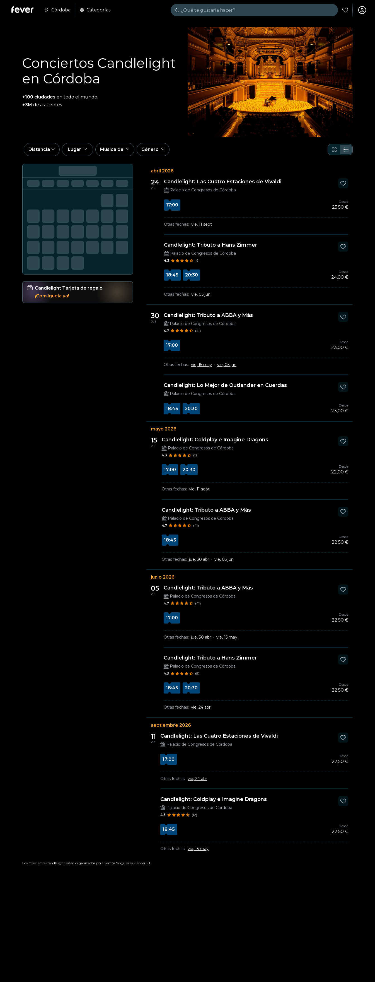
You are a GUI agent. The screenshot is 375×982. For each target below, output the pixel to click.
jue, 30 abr (199, 559)
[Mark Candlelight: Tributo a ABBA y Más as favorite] (343, 317)
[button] (42, 149)
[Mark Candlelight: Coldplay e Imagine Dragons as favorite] (343, 441)
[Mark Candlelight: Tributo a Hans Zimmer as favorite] (343, 247)
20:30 (191, 275)
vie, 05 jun (201, 294)
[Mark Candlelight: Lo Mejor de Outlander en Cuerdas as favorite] (343, 387)
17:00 (172, 205)
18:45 (172, 275)
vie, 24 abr (201, 707)
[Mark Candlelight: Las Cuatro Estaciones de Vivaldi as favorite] (343, 183)
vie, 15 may (201, 364)
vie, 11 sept (201, 224)
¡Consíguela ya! (52, 296)
